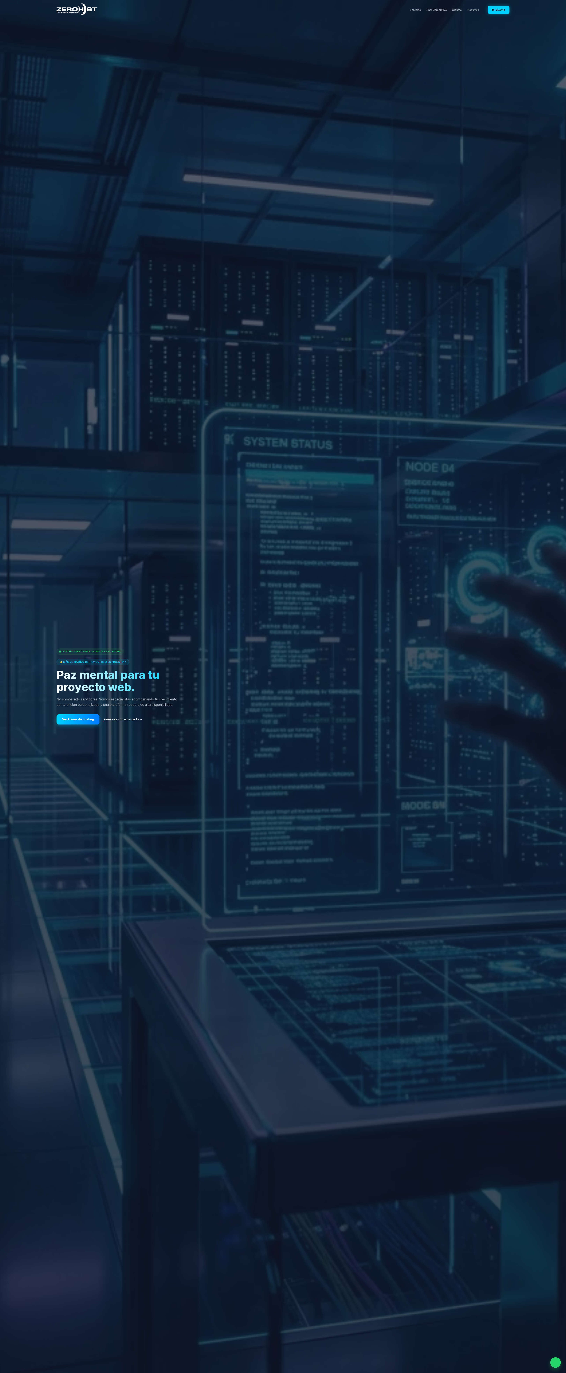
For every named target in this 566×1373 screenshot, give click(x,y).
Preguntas (473, 9)
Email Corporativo (436, 9)
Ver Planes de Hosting (78, 719)
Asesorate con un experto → (123, 719)
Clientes (457, 9)
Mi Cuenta (498, 9)
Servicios (415, 9)
